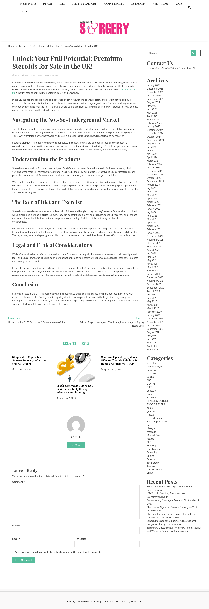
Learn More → (76, 445)
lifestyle (151, 428)
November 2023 (155, 174)
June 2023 (152, 191)
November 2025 (155, 92)
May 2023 (152, 195)
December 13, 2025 (21, 369)
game (150, 407)
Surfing (150, 455)
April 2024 (152, 157)
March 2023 (153, 201)
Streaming (152, 452)
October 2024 (154, 136)
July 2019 (151, 335)
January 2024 (153, 167)
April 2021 (152, 263)
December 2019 (155, 318)
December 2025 (155, 88)
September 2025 (155, 99)
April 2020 (152, 304)
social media (153, 449)
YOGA (179, 3)
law (149, 425)
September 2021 (155, 246)
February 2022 (154, 229)
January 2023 (153, 208)
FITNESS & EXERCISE (84, 3)
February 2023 (154, 205)
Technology (153, 462)
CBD (149, 380)
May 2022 (152, 219)
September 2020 (155, 287)
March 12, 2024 (30, 75)
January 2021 (153, 274)
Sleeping (151, 445)
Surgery (151, 459)
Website (81, 538)
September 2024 (155, 140)
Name (16, 525)
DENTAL (47, 3)
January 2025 (153, 126)
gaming (151, 411)
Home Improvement (157, 421)
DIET (62, 3)
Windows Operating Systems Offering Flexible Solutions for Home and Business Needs (120, 360)
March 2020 (153, 308)
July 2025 (151, 105)
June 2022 (152, 215)
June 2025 (152, 109)
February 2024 (154, 164)
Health (23, 11)
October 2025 (154, 95)
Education (152, 390)
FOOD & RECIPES (114, 3)
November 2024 (155, 133)
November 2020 (155, 280)
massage (151, 431)
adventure (152, 363)
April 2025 (152, 116)
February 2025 (154, 123)
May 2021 (151, 260)
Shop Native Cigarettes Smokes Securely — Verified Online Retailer (29, 360)
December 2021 (155, 236)
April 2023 (152, 198)
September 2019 (155, 328)
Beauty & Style (28, 3)
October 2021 (154, 243)
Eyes (149, 394)
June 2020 (152, 298)
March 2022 (153, 226)
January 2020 (153, 315)
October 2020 (154, 284)
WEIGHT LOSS (161, 3)
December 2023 (155, 171)
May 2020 (152, 301)
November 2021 (155, 239)
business (44, 75)
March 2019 (153, 349)
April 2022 (152, 222)
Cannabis (151, 373)
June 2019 (152, 339)
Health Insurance (155, 418)
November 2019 (155, 322)
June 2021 (151, 256)
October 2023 (154, 177)
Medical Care (138, 3)
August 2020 (153, 291)
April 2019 (152, 346)
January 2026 (153, 85)
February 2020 (154, 311)
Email (16, 538)
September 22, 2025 (111, 369)
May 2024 (152, 153)
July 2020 (151, 294)
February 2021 (154, 270)
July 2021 (151, 253)
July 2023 (151, 188)
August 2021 (153, 250)
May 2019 (152, 342)
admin (16, 75)
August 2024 (153, 143)
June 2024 (152, 150)
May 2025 (152, 112)
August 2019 (153, 332)
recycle (150, 438)
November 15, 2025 (66, 398)
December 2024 (155, 129)
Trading (151, 466)
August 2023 (153, 184)
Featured (151, 397)
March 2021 (153, 267)
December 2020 (155, 277)
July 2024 (151, 147)
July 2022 (151, 212)
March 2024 (153, 160)
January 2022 (153, 232)
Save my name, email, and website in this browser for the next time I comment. (58, 552)
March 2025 (153, 119)
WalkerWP (136, 601)
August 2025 (153, 102)
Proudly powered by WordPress (83, 601)
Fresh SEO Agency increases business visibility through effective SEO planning (75, 389)
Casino (150, 376)
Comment (18, 481)
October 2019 (154, 325)
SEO (149, 442)
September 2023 (155, 181)
